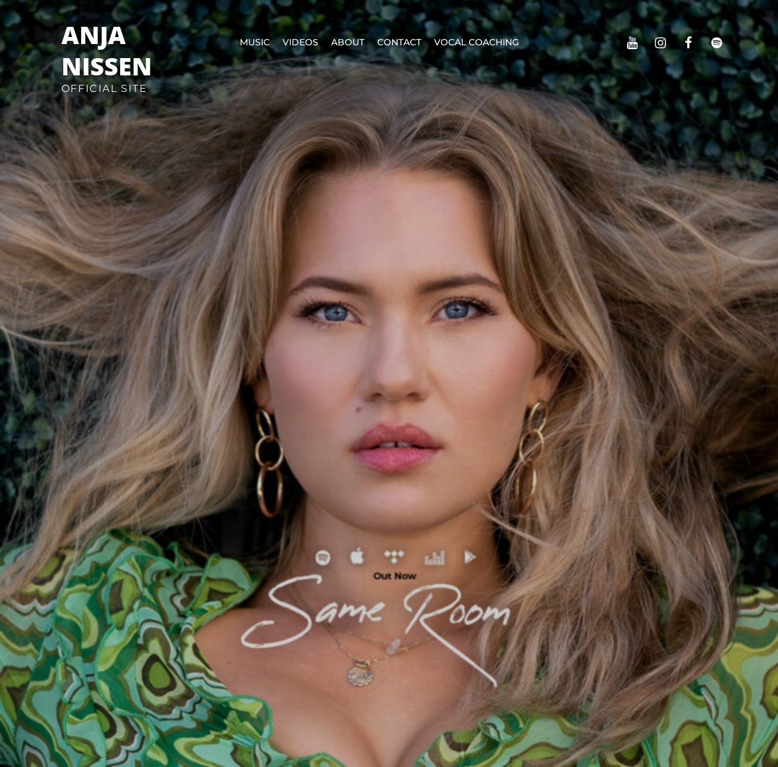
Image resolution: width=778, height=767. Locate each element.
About (347, 42)
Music (255, 42)
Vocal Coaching (476, 42)
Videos (300, 42)
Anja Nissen (106, 50)
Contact (399, 42)
